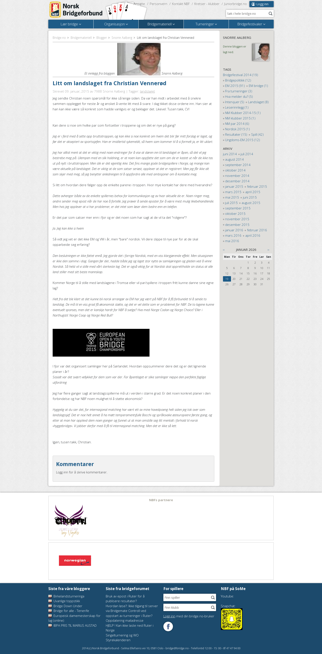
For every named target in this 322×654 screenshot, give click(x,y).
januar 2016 (234, 230)
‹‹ (224, 249)
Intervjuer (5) (234, 102)
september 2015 (237, 208)
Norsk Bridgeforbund (76, 10)
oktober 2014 (235, 170)
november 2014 (237, 175)
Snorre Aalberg (122, 38)
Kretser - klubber (207, 4)
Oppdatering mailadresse (124, 620)
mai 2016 (232, 241)
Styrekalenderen (118, 640)
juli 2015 (231, 203)
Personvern (158, 4)
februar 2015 (257, 186)
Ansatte (139, 4)
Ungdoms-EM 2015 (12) (242, 140)
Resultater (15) (236, 134)
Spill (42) (257, 134)
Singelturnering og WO (122, 635)
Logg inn (262, 4)
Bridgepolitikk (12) (238, 80)
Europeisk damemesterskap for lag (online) (74, 618)
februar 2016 (257, 230)
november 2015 (237, 219)
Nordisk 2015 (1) (237, 129)
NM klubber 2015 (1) (240, 118)
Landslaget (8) (258, 102)
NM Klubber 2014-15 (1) (243, 113)
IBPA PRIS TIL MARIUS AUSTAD (72, 625)
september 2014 (237, 165)
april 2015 (252, 192)
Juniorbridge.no (235, 4)
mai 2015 (232, 197)
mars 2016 (233, 235)
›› (268, 249)
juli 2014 (247, 154)
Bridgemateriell (81, 38)
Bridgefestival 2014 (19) (240, 75)
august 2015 (251, 203)
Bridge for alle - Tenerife (68, 610)
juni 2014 (230, 154)
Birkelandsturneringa (66, 596)
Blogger (101, 38)
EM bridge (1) (258, 85)
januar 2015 (234, 186)
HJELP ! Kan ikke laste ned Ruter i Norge (129, 628)
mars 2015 (233, 192)
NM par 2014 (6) (237, 123)
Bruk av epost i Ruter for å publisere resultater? (125, 598)
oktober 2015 (235, 213)
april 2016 (252, 235)
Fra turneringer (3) (238, 91)
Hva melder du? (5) (239, 96)
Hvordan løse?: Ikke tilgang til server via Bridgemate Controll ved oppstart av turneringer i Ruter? (132, 611)
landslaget (147, 91)
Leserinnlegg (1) (237, 107)
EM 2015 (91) (235, 85)
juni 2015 (250, 197)
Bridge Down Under (65, 606)
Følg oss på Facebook (168, 626)
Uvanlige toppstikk (64, 601)
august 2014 (234, 159)
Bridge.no (59, 38)
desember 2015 (237, 224)
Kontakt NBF (181, 4)
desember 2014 (237, 181)
